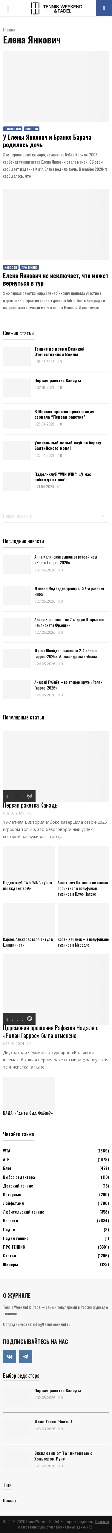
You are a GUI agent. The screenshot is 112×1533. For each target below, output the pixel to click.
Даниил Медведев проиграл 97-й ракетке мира (69, 591)
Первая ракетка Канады (57, 380)
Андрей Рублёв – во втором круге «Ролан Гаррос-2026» (68, 685)
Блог (7, 1168)
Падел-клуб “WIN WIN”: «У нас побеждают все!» (62, 476)
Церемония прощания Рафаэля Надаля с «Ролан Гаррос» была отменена (51, 1031)
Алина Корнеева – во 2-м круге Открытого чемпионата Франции (69, 622)
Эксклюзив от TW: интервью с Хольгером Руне (63, 1456)
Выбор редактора (19, 1177)
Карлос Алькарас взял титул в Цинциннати (28, 942)
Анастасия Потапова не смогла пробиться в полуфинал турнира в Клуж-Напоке (83, 888)
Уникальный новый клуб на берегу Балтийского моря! (67, 445)
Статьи (9, 1255)
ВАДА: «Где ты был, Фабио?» (28, 1113)
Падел (9, 1229)
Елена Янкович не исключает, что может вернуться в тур (55, 279)
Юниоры (10, 1264)
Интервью (12, 1194)
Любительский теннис (23, 1211)
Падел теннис (16, 1238)
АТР (6, 1159)
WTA (6, 1150)
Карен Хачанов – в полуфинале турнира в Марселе (83, 942)
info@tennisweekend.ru (51, 1324)
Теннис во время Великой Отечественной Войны (59, 351)
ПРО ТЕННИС (30, 267)
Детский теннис (18, 1185)
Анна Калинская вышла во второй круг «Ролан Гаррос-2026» (65, 559)
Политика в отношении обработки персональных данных (63, 1524)
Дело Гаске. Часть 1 (53, 1421)
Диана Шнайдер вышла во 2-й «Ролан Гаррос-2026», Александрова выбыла (65, 653)
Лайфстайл (12, 129)
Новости (31, 129)
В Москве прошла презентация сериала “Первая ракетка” (64, 414)
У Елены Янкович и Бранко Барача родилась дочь (47, 140)
